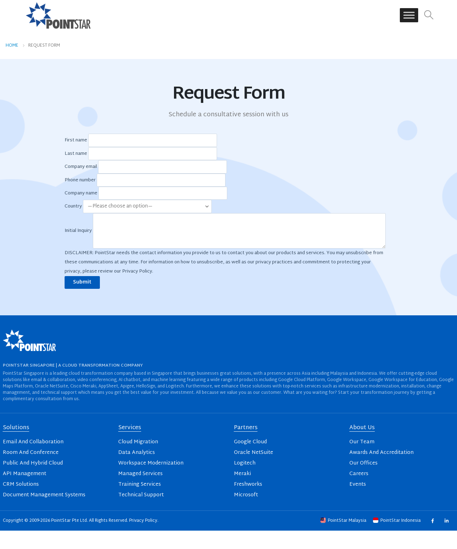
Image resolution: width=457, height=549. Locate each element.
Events (357, 484)
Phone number (145, 180)
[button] (428, 15)
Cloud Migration (138, 442)
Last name (141, 154)
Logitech (244, 463)
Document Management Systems (44, 495)
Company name (146, 193)
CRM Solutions (21, 484)
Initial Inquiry (225, 231)
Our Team (361, 442)
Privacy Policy (143, 521)
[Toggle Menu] (409, 15)
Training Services (139, 484)
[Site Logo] (58, 15)
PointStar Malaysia (343, 521)
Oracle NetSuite (253, 452)
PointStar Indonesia (397, 521)
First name (141, 140)
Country (138, 207)
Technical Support (141, 495)
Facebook (432, 520)
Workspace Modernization (151, 463)
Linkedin (446, 520)
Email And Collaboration (33, 442)
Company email (146, 167)
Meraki (242, 474)
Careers (358, 474)
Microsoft (246, 495)
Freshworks (248, 484)
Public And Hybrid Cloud (33, 463)
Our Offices (363, 463)
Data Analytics (136, 452)
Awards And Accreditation (381, 452)
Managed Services (140, 474)
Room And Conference (31, 452)
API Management (24, 474)
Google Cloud (250, 442)
